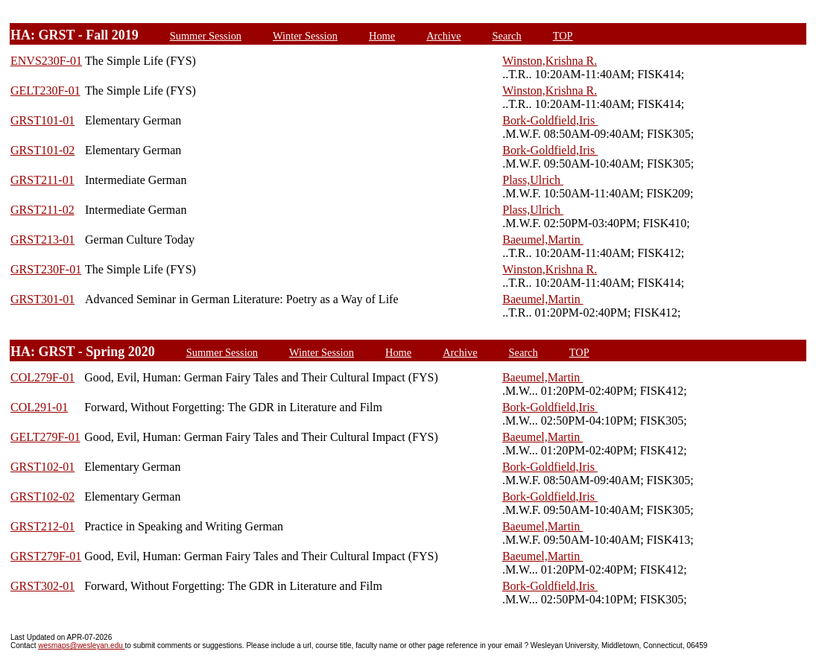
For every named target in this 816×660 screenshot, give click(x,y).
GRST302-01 (42, 586)
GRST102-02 (42, 496)
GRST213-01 (42, 239)
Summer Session (205, 36)
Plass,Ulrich (532, 180)
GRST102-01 (42, 466)
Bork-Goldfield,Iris (550, 120)
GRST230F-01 (45, 269)
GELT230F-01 (45, 90)
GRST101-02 (42, 150)
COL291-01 (39, 407)
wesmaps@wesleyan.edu (81, 645)
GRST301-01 (42, 299)
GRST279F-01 (45, 556)
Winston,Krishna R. (549, 60)
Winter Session (305, 36)
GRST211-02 (42, 209)
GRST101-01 (42, 120)
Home (382, 36)
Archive (443, 36)
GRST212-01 (42, 526)
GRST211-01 (42, 180)
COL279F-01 (42, 377)
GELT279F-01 (45, 437)
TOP (563, 36)
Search (507, 36)
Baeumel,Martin (542, 239)
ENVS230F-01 (46, 60)
